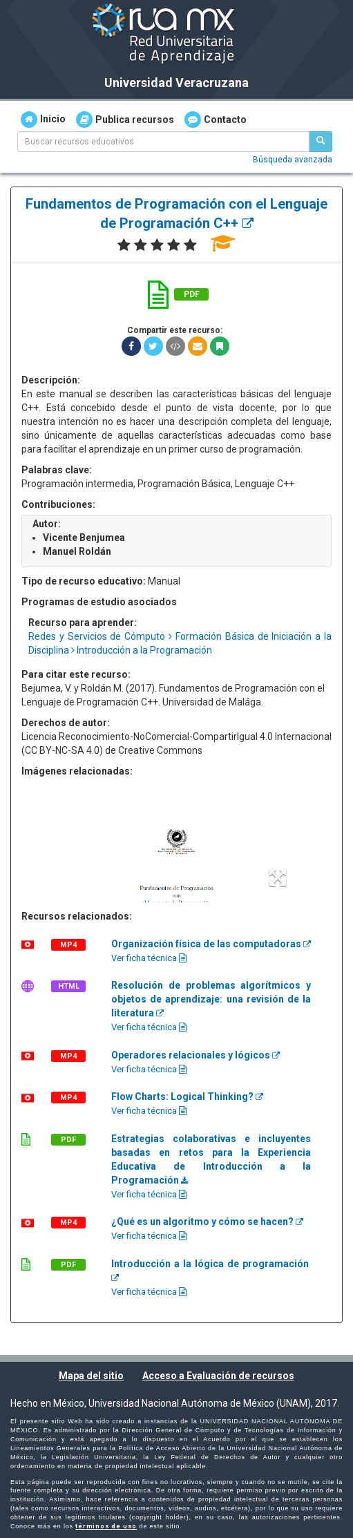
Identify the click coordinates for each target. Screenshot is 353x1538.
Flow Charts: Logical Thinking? (187, 1096)
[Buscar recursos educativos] (320, 141)
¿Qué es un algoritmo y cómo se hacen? (207, 1221)
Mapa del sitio (91, 1375)
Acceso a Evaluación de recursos (218, 1375)
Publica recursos (125, 119)
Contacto (215, 119)
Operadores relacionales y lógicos (195, 1055)
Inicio (43, 119)
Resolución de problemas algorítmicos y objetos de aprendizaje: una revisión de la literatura (211, 999)
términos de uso (106, 1526)
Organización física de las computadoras (211, 943)
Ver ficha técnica (149, 958)
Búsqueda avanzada (292, 159)
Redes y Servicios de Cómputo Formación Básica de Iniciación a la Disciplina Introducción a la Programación (180, 643)
